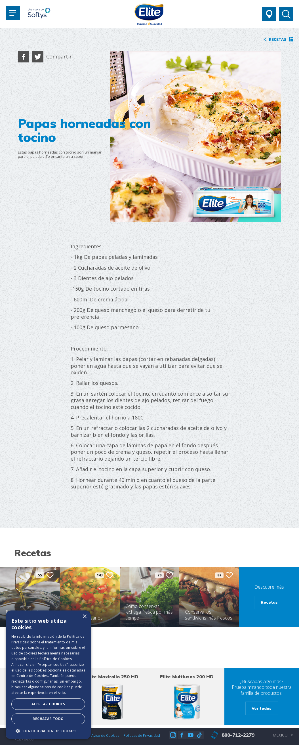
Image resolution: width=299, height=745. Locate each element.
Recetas (269, 602)
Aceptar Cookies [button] (48, 704)
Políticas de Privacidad (142, 735)
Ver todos (261, 708)
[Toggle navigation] (13, 13)
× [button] (84, 616)
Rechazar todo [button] (48, 718)
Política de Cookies (55, 658)
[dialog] (48, 674)
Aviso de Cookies (105, 735)
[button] (48, 731)
